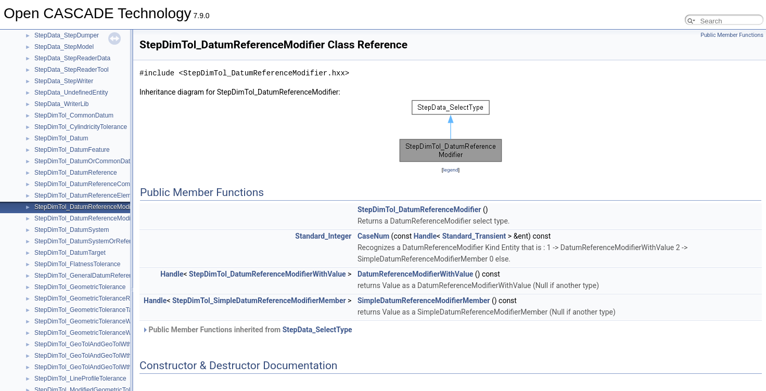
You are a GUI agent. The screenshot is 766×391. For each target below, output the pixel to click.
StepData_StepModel (64, 46)
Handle (425, 236)
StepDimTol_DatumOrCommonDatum (86, 161)
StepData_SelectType (317, 329)
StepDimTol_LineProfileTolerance (80, 378)
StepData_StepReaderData (72, 58)
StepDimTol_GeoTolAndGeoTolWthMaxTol (92, 355)
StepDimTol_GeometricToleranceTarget (88, 310)
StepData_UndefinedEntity (71, 92)
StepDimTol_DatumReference (75, 172)
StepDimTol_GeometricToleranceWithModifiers (98, 332)
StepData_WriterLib (61, 104)
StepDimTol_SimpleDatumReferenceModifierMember (259, 300)
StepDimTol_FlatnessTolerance (77, 264)
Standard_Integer (323, 236)
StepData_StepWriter (63, 81)
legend (450, 170)
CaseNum (373, 236)
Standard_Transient (474, 236)
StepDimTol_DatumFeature (72, 149)
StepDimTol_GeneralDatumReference (86, 275)
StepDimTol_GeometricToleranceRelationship (97, 298)
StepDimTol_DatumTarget (70, 252)
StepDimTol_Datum (61, 138)
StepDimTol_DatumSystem (71, 229)
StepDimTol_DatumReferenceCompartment (94, 184)
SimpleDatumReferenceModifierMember (424, 300)
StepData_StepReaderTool (71, 69)
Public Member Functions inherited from (247, 329)
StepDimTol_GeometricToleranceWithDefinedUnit (102, 321)
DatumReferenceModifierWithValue (415, 274)
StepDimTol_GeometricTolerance (79, 287)
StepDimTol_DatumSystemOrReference (89, 241)
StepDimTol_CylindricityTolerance (80, 127)
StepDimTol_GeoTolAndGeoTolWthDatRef (92, 344)
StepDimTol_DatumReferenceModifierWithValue (100, 218)
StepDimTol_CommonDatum (73, 115)
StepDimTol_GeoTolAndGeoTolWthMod (89, 367)
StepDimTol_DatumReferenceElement (87, 195)
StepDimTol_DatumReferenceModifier (86, 207)
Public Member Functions (731, 35)
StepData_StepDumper (66, 35)
